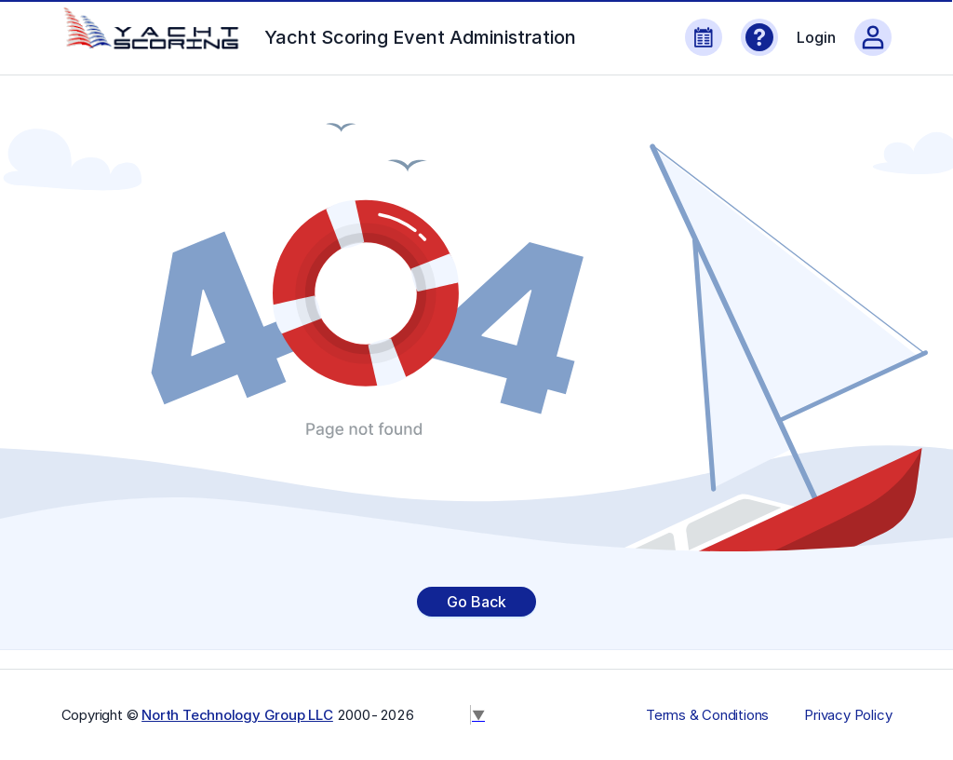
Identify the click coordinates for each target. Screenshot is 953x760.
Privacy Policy (848, 715)
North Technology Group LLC (237, 715)
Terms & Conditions (707, 715)
